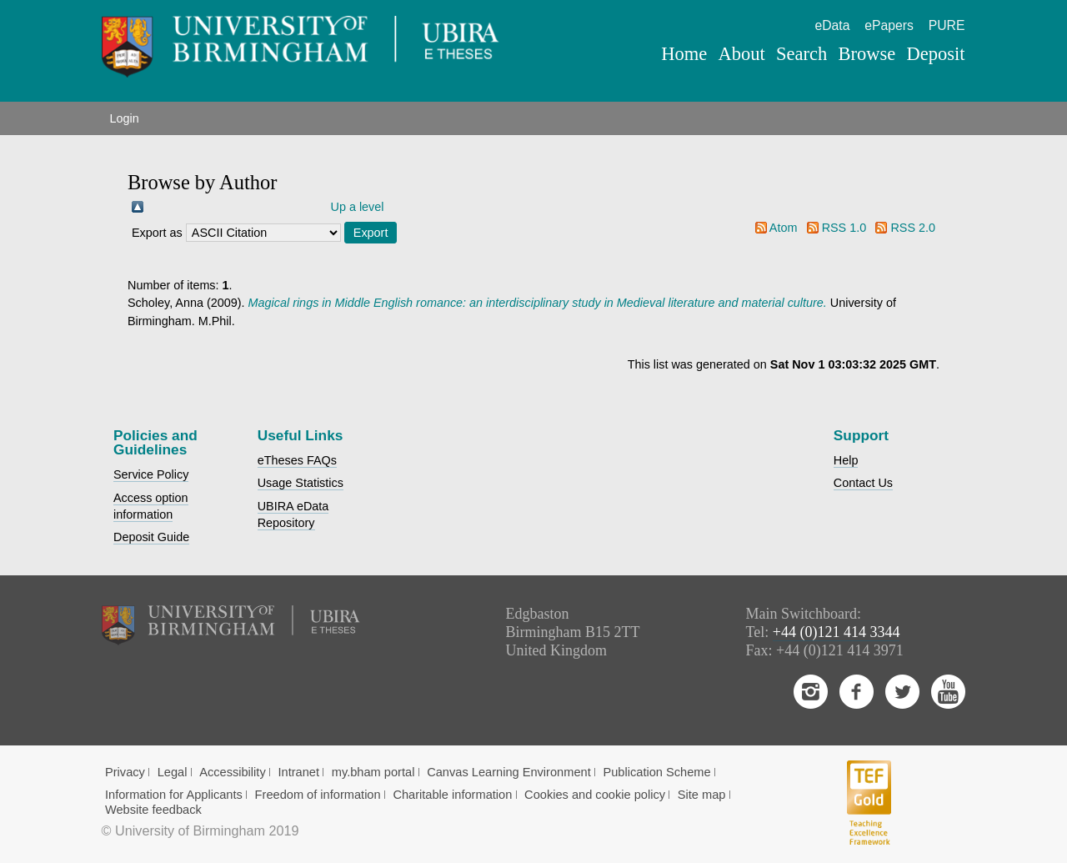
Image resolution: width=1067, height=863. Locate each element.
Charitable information (452, 794)
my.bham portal (373, 772)
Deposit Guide (151, 537)
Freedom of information (318, 794)
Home (684, 53)
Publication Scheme (656, 772)
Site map (702, 794)
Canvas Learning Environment (509, 772)
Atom (783, 227)
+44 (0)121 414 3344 (836, 632)
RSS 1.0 (844, 227)
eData (831, 25)
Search (801, 53)
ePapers (889, 25)
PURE (947, 25)
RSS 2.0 (912, 227)
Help (846, 460)
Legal (173, 772)
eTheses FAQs (297, 460)
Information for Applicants (174, 794)
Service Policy (150, 474)
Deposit (935, 53)
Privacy (125, 772)
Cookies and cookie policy (594, 794)
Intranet (298, 772)
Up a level (357, 206)
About (741, 53)
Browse (866, 53)
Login (124, 118)
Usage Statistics (300, 482)
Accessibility (232, 772)
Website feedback (153, 809)
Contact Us (863, 482)
